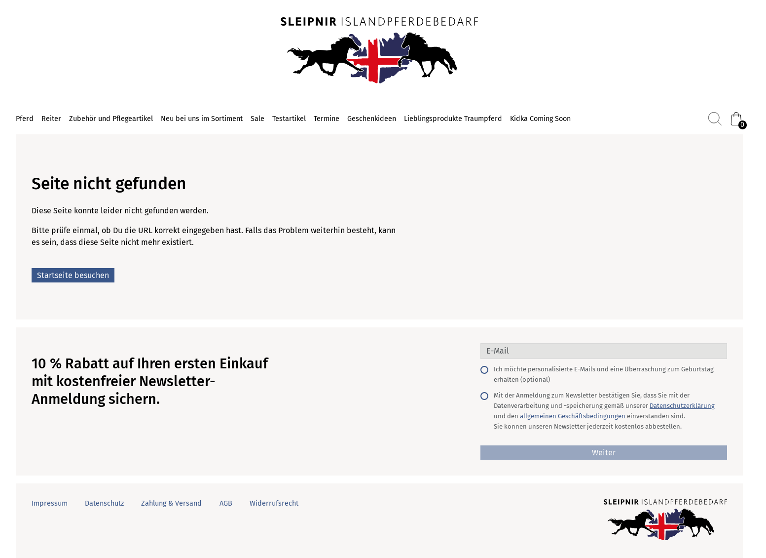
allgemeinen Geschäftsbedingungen (572, 416)
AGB (225, 503)
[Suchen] (715, 118)
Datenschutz (104, 503)
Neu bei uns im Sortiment (202, 119)
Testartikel (289, 119)
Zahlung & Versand (171, 503)
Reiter (51, 119)
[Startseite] (379, 51)
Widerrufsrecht (274, 503)
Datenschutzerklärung (682, 405)
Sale (257, 119)
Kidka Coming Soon (540, 119)
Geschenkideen (371, 119)
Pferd (25, 119)
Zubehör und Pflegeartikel (111, 119)
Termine (326, 119)
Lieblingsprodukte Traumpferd (453, 119)
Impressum (50, 503)
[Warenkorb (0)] (736, 118)
